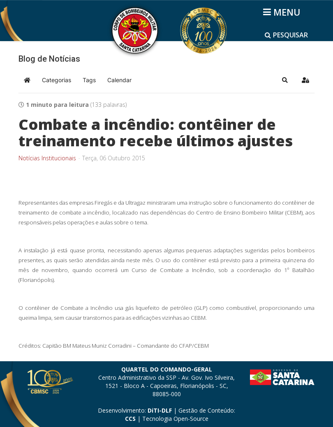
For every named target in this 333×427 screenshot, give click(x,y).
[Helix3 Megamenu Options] (283, 12)
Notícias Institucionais (47, 158)
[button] (285, 80)
